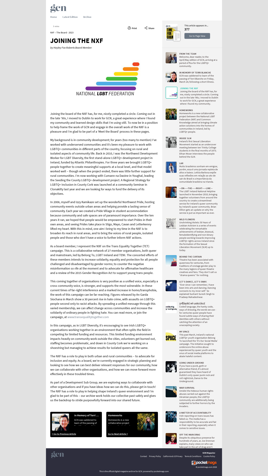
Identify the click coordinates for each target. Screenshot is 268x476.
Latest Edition (70, 16)
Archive (87, 16)
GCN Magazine (209, 453)
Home (53, 16)
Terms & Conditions (193, 456)
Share (149, 28)
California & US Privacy (173, 456)
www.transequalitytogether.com (88, 317)
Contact (143, 456)
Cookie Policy (209, 456)
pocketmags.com (205, 467)
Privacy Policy (155, 456)
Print (132, 28)
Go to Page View (197, 35)
